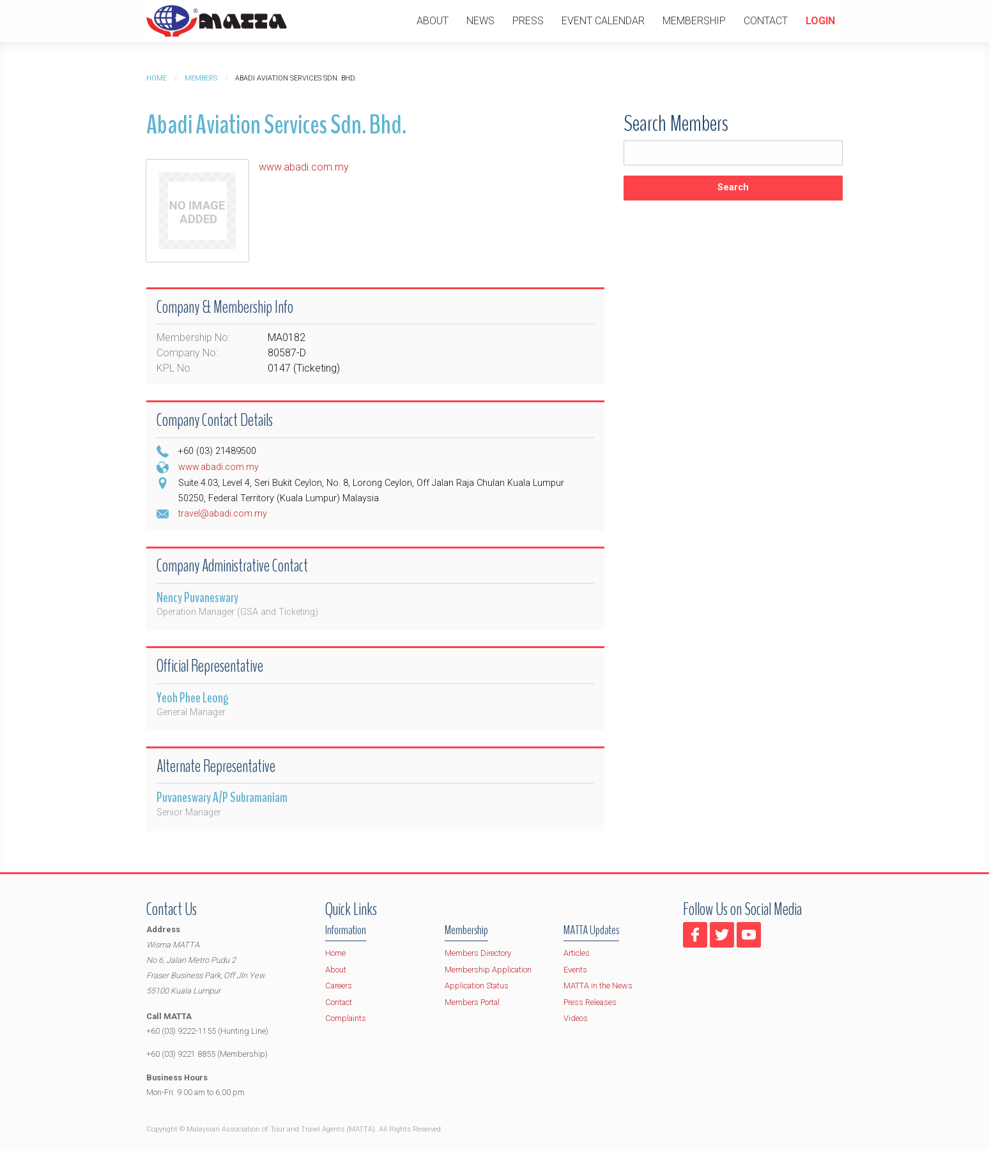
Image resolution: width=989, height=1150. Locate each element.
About (432, 21)
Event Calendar (603, 21)
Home (156, 78)
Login (820, 21)
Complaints (345, 1018)
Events (575, 969)
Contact (766, 21)
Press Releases (590, 1002)
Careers (338, 985)
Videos (576, 1018)
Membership (694, 21)
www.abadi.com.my (304, 167)
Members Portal (472, 1002)
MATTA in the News (598, 985)
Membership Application (488, 969)
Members (201, 78)
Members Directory (478, 953)
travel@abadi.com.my (222, 513)
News (480, 21)
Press (528, 21)
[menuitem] (432, 21)
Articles (577, 953)
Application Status (477, 985)
